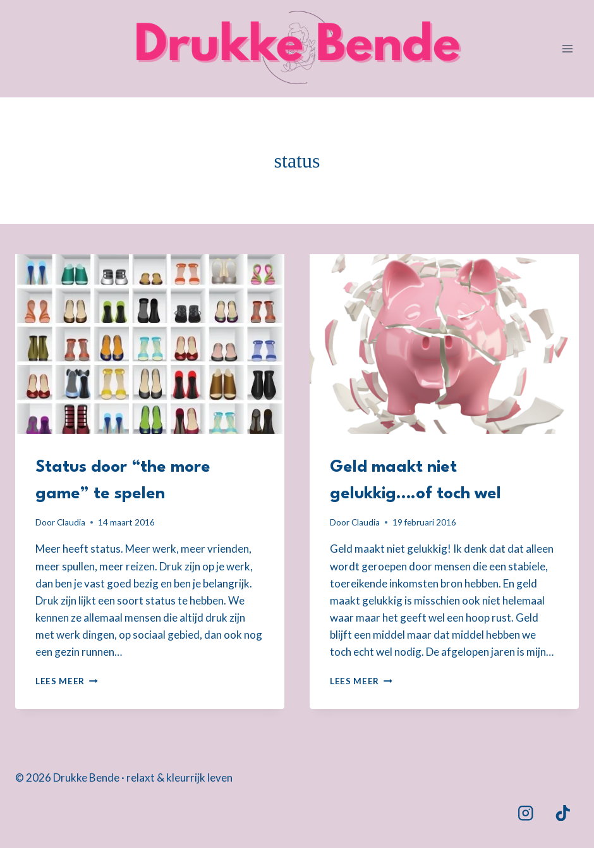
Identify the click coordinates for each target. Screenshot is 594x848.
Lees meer (66, 681)
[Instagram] (525, 813)
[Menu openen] (567, 48)
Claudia (71, 522)
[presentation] (149, 344)
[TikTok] (563, 813)
